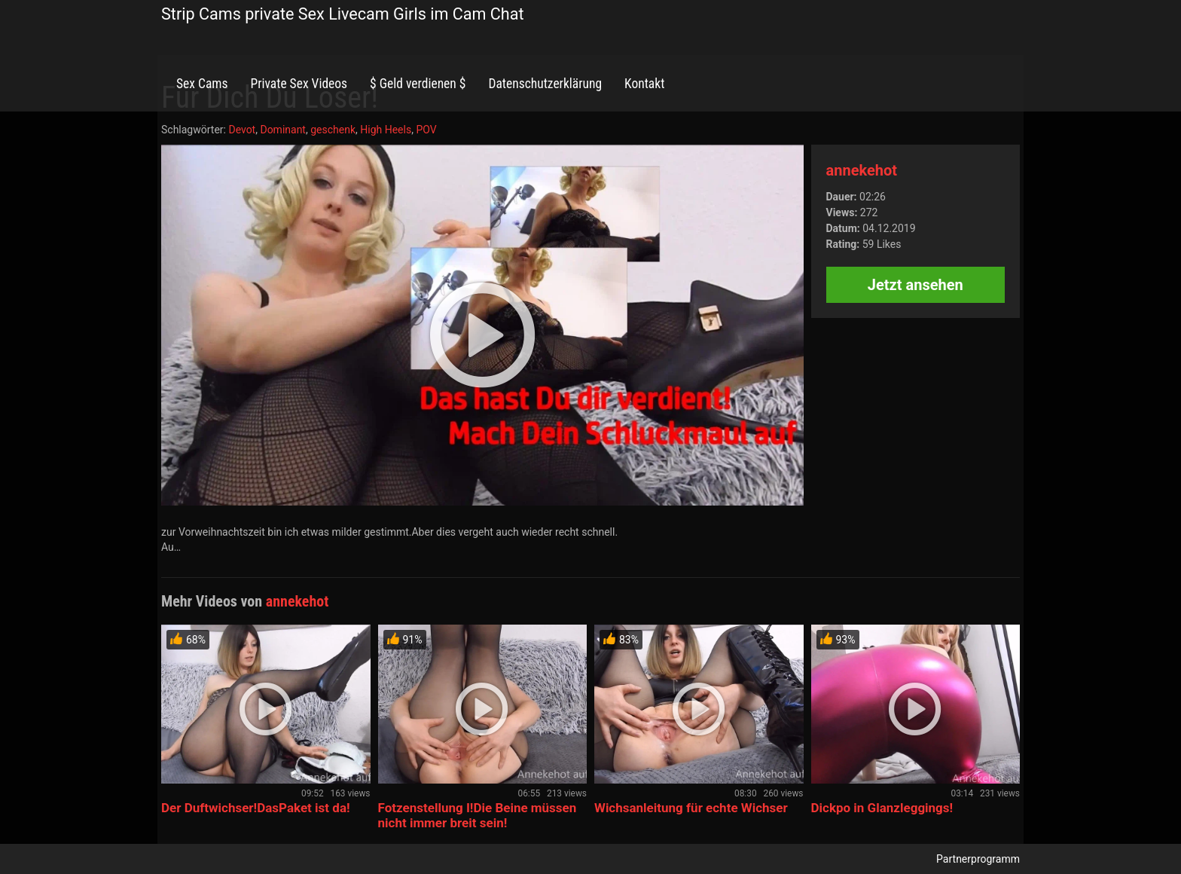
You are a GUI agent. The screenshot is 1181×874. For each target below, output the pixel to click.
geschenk (333, 130)
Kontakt (644, 83)
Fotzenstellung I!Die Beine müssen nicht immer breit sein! (477, 815)
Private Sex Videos (298, 83)
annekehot (861, 170)
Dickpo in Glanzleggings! (882, 807)
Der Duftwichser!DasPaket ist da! (255, 807)
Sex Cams (201, 83)
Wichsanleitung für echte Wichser (691, 807)
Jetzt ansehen (915, 285)
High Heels (385, 130)
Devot (241, 130)
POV (426, 130)
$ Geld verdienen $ (417, 83)
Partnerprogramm (978, 859)
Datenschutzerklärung (545, 83)
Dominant (283, 130)
